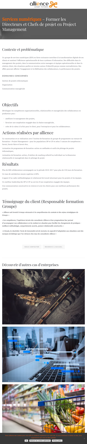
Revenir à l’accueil (53, 247)
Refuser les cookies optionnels (40, 440)
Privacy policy (57, 440)
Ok (26, 440)
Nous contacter (32, 247)
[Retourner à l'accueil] (43, 4)
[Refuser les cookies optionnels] (84, 438)
